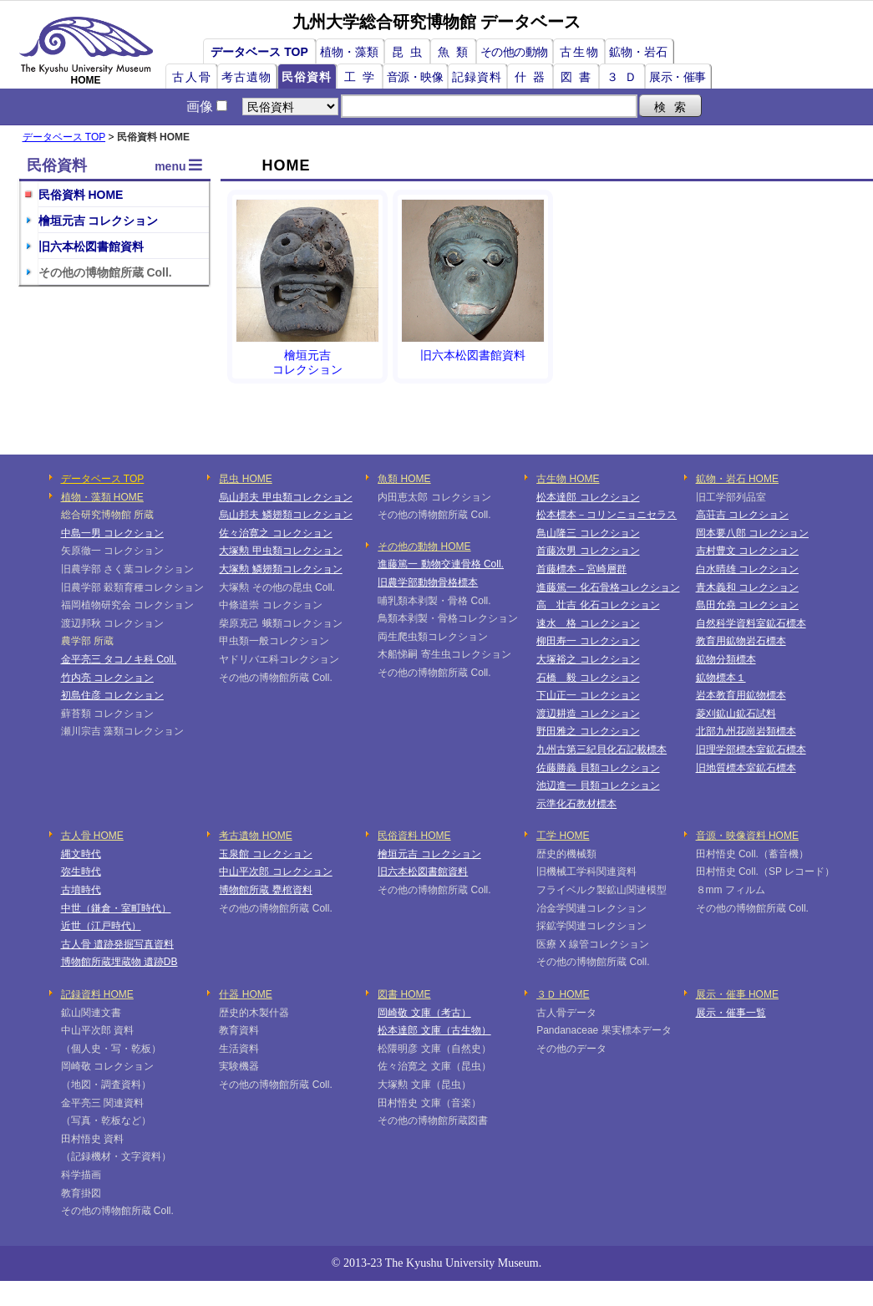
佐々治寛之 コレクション (275, 533)
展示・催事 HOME (737, 994)
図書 (579, 77)
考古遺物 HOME (255, 835)
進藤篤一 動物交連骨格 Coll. (441, 564)
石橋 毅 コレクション (587, 677)
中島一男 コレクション (112, 533)
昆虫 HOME (245, 479)
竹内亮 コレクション (107, 677)
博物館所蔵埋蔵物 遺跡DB (119, 962)
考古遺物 (246, 77)
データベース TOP (259, 51)
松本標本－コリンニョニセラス (606, 515)
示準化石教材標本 (576, 804)
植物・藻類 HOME (102, 497)
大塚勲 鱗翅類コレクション (280, 569)
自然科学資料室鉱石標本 (751, 623)
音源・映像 (415, 77)
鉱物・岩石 (638, 51)
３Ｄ (625, 77)
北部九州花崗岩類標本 (746, 731)
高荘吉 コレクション (742, 515)
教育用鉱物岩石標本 (741, 641)
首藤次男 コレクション (587, 550)
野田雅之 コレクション (587, 731)
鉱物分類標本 (726, 659)
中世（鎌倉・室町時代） (116, 908)
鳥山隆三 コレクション (587, 533)
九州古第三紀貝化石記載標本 (601, 749)
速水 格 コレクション (587, 623)
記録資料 (477, 77)
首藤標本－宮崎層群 (581, 569)
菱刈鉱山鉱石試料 (736, 713)
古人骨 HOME (92, 835)
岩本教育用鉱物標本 (741, 695)
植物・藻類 (349, 51)
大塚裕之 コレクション (587, 659)
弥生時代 (81, 871)
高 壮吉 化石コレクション (597, 605)
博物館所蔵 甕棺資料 (265, 890)
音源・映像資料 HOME (747, 835)
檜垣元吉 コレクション (98, 220)
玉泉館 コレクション (265, 854)
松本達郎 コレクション (587, 497)
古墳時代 (81, 890)
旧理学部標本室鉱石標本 (751, 749)
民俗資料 (307, 77)
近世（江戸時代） (101, 926)
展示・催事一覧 (731, 1013)
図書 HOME (404, 994)
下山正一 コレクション (587, 695)
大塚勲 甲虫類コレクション (280, 550)
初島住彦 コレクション (112, 695)
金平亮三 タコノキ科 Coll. (119, 659)
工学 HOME (562, 835)
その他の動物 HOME (424, 546)
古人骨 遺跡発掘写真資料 (117, 944)
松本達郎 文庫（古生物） (434, 1030)
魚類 (456, 51)
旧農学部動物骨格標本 (428, 582)
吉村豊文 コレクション (747, 550)
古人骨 (192, 77)
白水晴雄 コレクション (747, 569)
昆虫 (410, 51)
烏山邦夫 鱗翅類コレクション (285, 515)
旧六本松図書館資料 (91, 246)
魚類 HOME (404, 479)
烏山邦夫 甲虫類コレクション (285, 497)
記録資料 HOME (97, 994)
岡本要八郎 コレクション (752, 533)
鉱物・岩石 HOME (737, 479)
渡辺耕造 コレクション (587, 713)
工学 (362, 77)
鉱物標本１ (721, 677)
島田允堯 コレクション (747, 605)
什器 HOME (245, 994)
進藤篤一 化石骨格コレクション (607, 587)
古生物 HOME (567, 479)
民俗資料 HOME (81, 194)
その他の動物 (514, 51)
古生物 (580, 51)
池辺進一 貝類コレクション (597, 785)
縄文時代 (81, 854)
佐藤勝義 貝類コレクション (597, 768)
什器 (533, 77)
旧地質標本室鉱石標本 (746, 768)
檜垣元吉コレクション (307, 287)
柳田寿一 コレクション (587, 641)
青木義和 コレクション (747, 587)
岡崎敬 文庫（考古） (424, 1013)
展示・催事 (677, 77)
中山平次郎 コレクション (275, 871)
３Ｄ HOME (562, 994)
